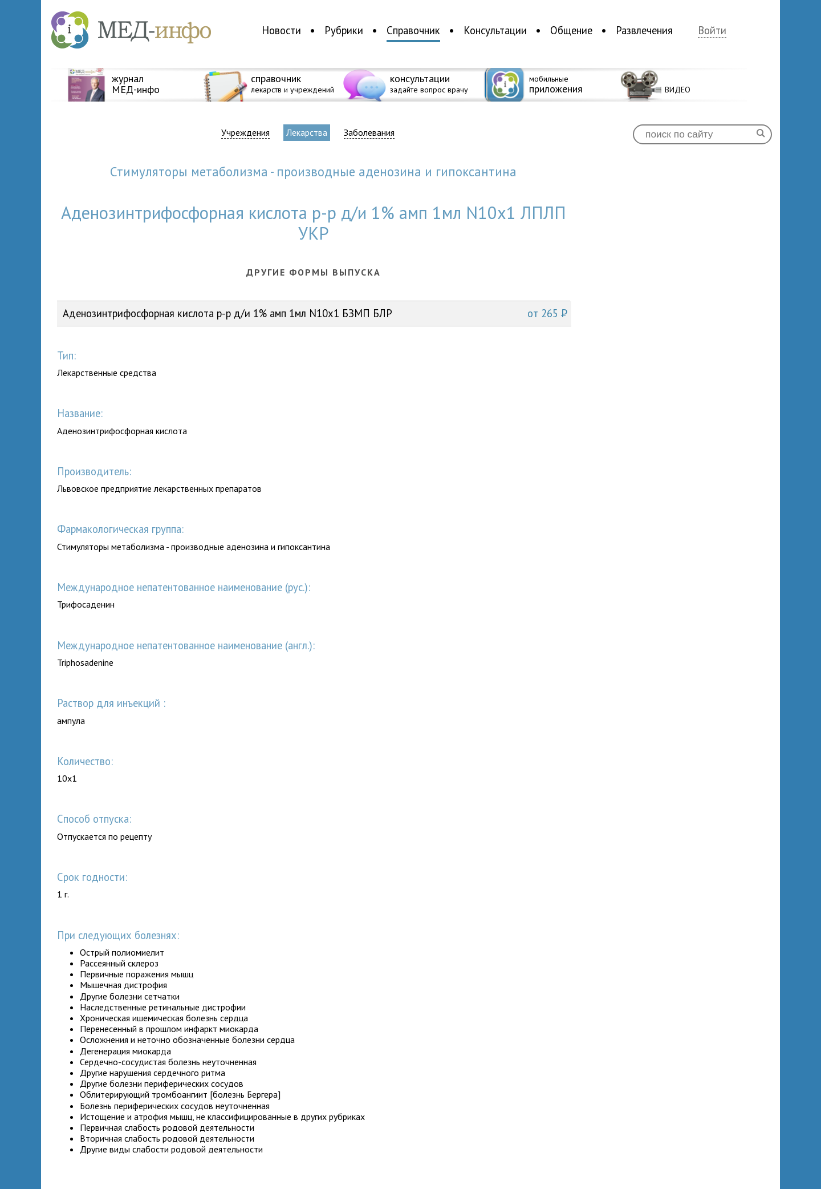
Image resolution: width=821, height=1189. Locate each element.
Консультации (495, 30)
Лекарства (306, 132)
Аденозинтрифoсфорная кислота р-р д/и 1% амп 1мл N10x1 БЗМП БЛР (315, 313)
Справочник (413, 30)
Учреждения (245, 132)
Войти (712, 30)
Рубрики (343, 30)
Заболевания (369, 132)
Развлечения (644, 30)
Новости (281, 30)
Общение (571, 30)
